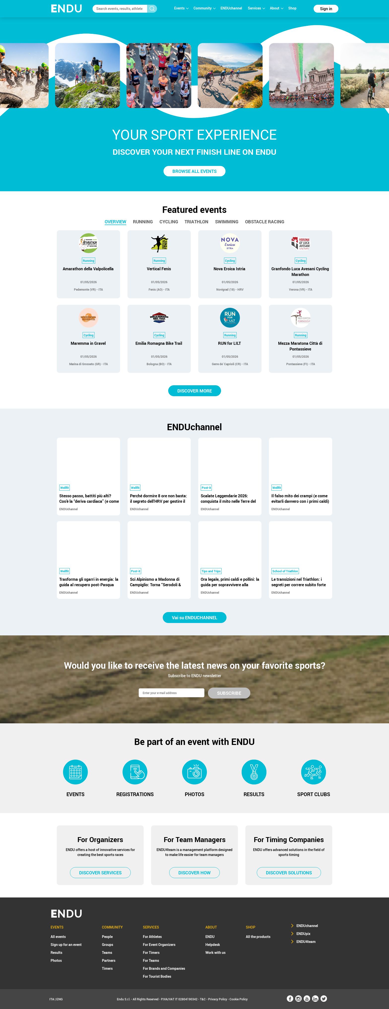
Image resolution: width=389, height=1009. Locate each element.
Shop (292, 8)
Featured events (194, 209)
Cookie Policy (238, 999)
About (276, 8)
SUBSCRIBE (229, 693)
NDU (67, 8)
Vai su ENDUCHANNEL (194, 618)
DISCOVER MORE (194, 391)
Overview (115, 222)
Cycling (169, 222)
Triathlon (196, 222)
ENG (59, 999)
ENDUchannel (232, 8)
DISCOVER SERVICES (100, 873)
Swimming (226, 222)
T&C (203, 999)
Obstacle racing (264, 222)
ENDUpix (303, 933)
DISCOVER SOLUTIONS (289, 873)
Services (256, 8)
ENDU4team (306, 941)
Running (143, 222)
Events (181, 8)
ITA (51, 999)
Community (205, 8)
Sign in (326, 8)
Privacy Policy (217, 999)
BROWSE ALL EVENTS (194, 171)
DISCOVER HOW (194, 873)
